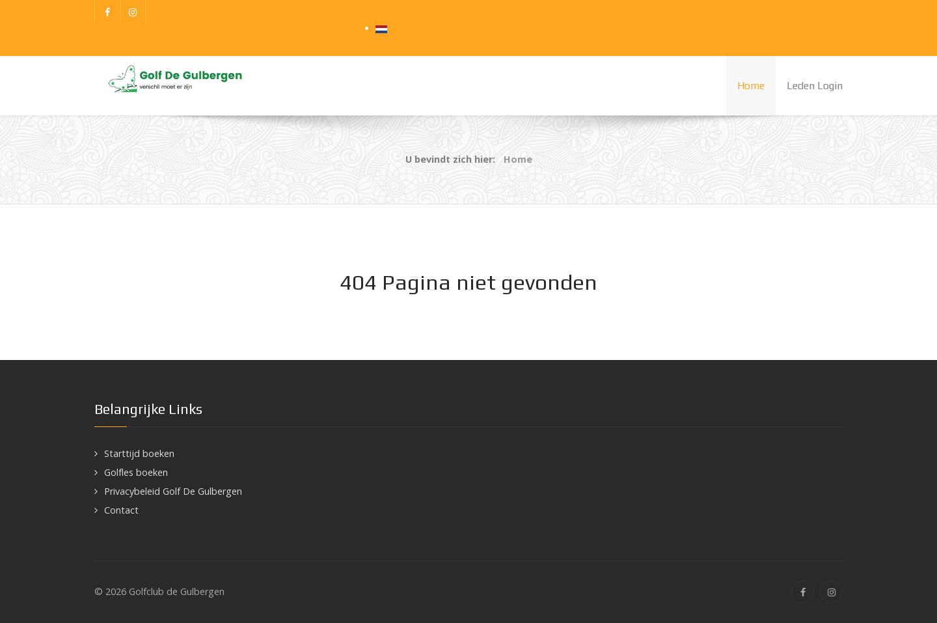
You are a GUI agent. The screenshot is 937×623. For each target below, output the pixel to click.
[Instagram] (133, 12)
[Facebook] (107, 12)
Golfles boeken (136, 472)
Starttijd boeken (139, 453)
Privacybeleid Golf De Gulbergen (173, 491)
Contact (121, 510)
